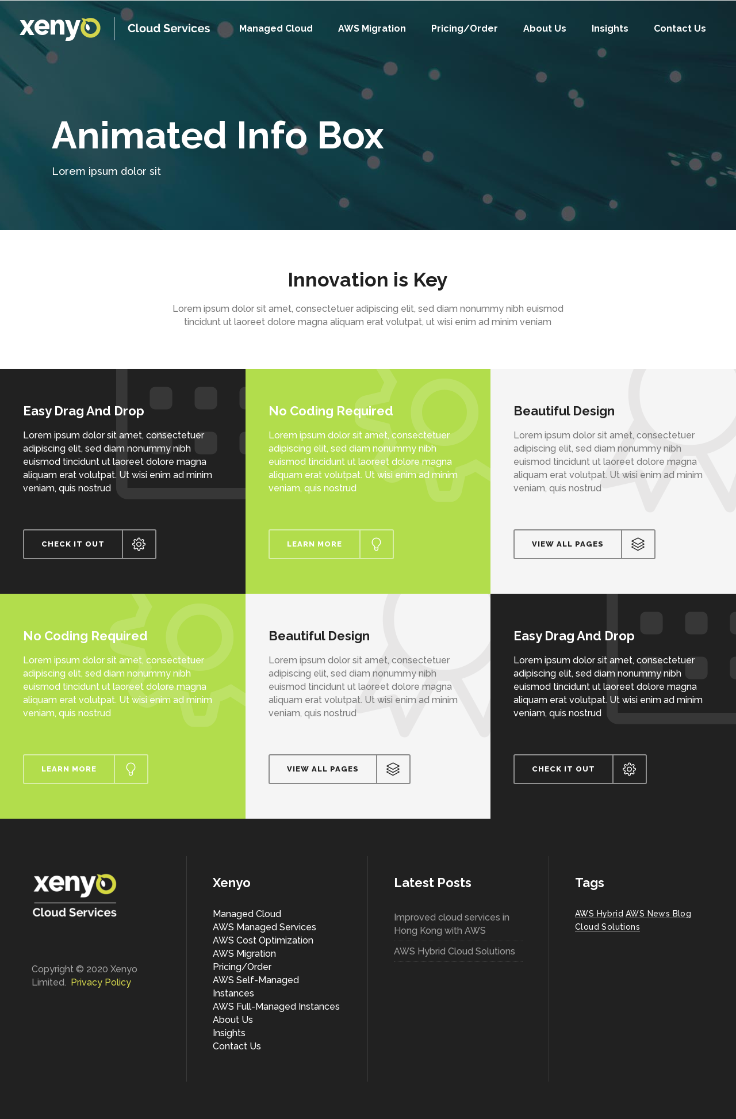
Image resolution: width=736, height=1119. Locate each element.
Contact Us (237, 1046)
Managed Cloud (247, 913)
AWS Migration (244, 953)
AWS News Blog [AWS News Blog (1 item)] (658, 913)
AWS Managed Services (264, 927)
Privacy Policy (101, 982)
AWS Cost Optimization (263, 940)
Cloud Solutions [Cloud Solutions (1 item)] (607, 926)
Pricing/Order (242, 966)
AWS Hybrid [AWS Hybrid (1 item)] (599, 913)
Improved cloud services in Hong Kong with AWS (451, 924)
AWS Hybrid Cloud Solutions (454, 951)
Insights (229, 1033)
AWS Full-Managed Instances (276, 1006)
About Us (233, 1019)
